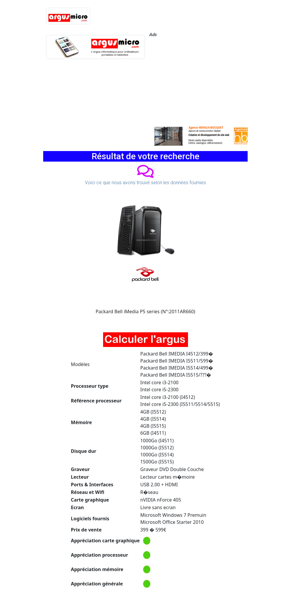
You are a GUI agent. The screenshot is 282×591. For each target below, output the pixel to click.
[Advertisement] (198, 81)
